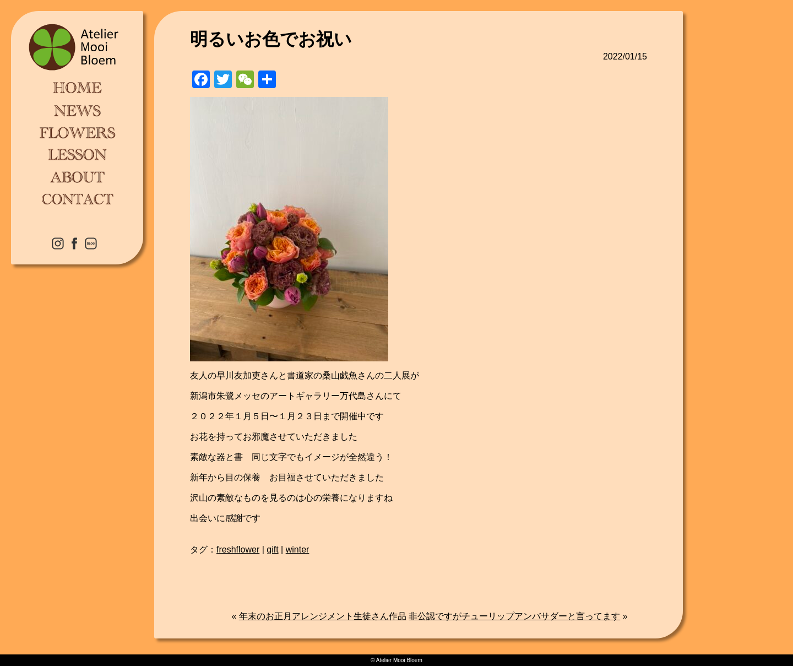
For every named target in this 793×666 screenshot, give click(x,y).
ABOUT (77, 176)
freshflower (237, 549)
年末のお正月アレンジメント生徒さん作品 (322, 616)
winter (297, 549)
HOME (77, 88)
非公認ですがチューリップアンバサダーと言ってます (514, 616)
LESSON (77, 154)
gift (272, 549)
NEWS (77, 110)
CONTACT (77, 198)
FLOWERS (77, 132)
